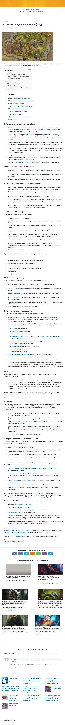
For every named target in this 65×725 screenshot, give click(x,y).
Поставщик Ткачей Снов (15, 475)
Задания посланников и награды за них (20, 117)
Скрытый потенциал (17, 541)
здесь (35, 174)
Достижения (13, 119)
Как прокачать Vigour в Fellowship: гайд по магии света (18, 577)
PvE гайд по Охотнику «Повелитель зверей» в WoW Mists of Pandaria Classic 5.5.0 (14, 603)
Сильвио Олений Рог (45, 475)
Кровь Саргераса (55, 319)
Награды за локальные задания (18, 109)
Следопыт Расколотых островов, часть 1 (18, 532)
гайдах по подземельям (47, 304)
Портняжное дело (17, 349)
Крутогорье (30, 129)
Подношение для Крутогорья (16, 468)
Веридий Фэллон (43, 473)
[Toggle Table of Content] (28, 70)
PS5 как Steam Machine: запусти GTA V (14, 680)
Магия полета (18, 297)
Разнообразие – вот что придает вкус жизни (16, 530)
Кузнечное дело (17, 331)
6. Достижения (10, 89)
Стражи (19, 418)
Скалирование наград (21, 111)
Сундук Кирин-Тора (47, 497)
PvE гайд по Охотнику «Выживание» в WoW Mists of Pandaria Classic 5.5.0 (48, 577)
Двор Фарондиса (28, 473)
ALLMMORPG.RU (30, 9)
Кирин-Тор (40, 426)
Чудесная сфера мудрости (40, 523)
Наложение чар (16, 334)
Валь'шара (37, 129)
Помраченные (29, 485)
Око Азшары (33, 131)
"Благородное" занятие (39, 515)
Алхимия (14, 328)
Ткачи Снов (31, 475)
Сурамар (42, 129)
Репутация (18, 114)
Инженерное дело (17, 336)
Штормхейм (22, 129)
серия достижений (20, 536)
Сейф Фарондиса (13, 473)
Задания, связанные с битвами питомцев (20, 354)
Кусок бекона (58, 324)
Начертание (15, 341)
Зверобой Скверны (35, 324)
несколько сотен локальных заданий (25, 162)
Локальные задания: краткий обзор (19, 98)
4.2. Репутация (11, 85)
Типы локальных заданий (16, 103)
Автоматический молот (46, 336)
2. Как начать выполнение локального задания (18, 76)
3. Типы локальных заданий (13, 78)
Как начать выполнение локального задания (22, 101)
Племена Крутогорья (36, 468)
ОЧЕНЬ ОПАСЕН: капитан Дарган (22, 421)
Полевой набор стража (14, 480)
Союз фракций (54, 136)
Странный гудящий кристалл (41, 521)
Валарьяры (28, 487)
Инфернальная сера (46, 324)
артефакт (33, 540)
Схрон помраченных (14, 485)
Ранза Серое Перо (53, 468)
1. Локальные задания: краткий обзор (16, 74)
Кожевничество (17, 346)
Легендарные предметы (15, 512)
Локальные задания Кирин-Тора (24, 106)
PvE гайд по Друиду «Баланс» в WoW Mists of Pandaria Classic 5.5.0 (47, 627)
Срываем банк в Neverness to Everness (13, 705)
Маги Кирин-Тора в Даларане (41, 493)
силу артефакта (24, 507)
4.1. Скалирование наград (14, 83)
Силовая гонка (18, 293)
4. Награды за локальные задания (15, 82)
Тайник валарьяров (13, 487)
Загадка (16, 288)
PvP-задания (11, 357)
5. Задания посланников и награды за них (17, 87)
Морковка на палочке (38, 510)
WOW (24, 28)
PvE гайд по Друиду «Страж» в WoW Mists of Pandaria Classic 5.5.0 (14, 627)
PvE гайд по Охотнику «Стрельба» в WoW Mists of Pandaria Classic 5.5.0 (50, 602)
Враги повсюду (17, 523)
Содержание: (9, 73)
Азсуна (48, 129)
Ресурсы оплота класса (26, 319)
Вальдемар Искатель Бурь (44, 487)
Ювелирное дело (17, 343)
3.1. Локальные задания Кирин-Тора (16, 80)
